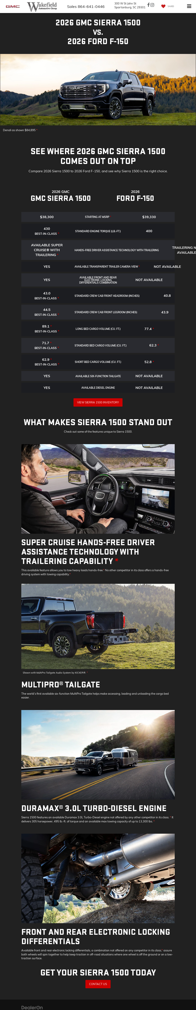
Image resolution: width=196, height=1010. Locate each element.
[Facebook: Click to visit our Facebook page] (148, 5)
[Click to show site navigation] (189, 6)
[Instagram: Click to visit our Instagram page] (152, 5)
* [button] (36, 130)
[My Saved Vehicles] (166, 6)
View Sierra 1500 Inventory (98, 402)
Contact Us (98, 984)
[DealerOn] (32, 1007)
